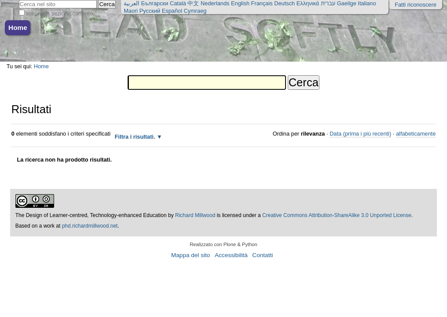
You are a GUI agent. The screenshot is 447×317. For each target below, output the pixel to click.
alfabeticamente (416, 133)
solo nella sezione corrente (59, 13)
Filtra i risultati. (135, 136)
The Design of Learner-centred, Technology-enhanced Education (91, 215)
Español (172, 10)
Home (17, 27)
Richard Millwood (195, 215)
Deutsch (284, 3)
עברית (328, 3)
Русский (149, 10)
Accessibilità (231, 255)
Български (155, 3)
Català (178, 3)
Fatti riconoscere (415, 4)
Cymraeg (195, 10)
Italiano (367, 3)
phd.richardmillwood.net (90, 226)
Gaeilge (346, 3)
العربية (131, 3)
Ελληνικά (308, 3)
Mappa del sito (190, 255)
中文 (193, 3)
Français (262, 3)
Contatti (262, 255)
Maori (131, 10)
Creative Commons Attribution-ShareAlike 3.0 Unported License (336, 215)
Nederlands (215, 3)
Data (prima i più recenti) (360, 133)
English (240, 3)
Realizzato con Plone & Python (223, 244)
